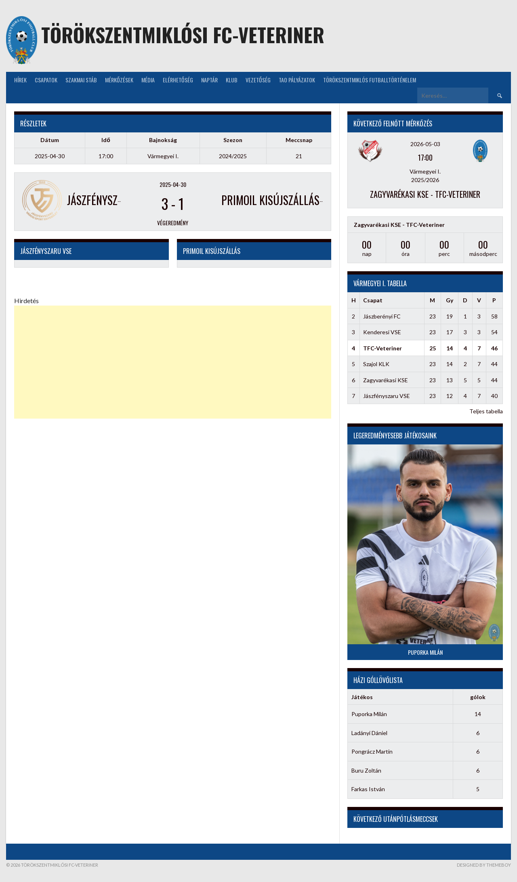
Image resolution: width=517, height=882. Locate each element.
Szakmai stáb (81, 79)
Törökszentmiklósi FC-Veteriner (182, 34)
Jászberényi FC (382, 316)
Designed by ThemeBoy (484, 864)
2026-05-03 (425, 143)
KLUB (231, 79)
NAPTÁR (209, 79)
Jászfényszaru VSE (386, 395)
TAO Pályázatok (297, 79)
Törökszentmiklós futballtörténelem (369, 79)
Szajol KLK (376, 363)
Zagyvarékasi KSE (385, 380)
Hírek (20, 79)
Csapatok (46, 79)
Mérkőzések (119, 79)
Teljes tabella (486, 411)
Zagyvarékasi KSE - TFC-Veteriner (425, 194)
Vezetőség (258, 79)
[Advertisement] (172, 362)
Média (148, 79)
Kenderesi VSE (382, 332)
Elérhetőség (178, 79)
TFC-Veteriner (382, 348)
